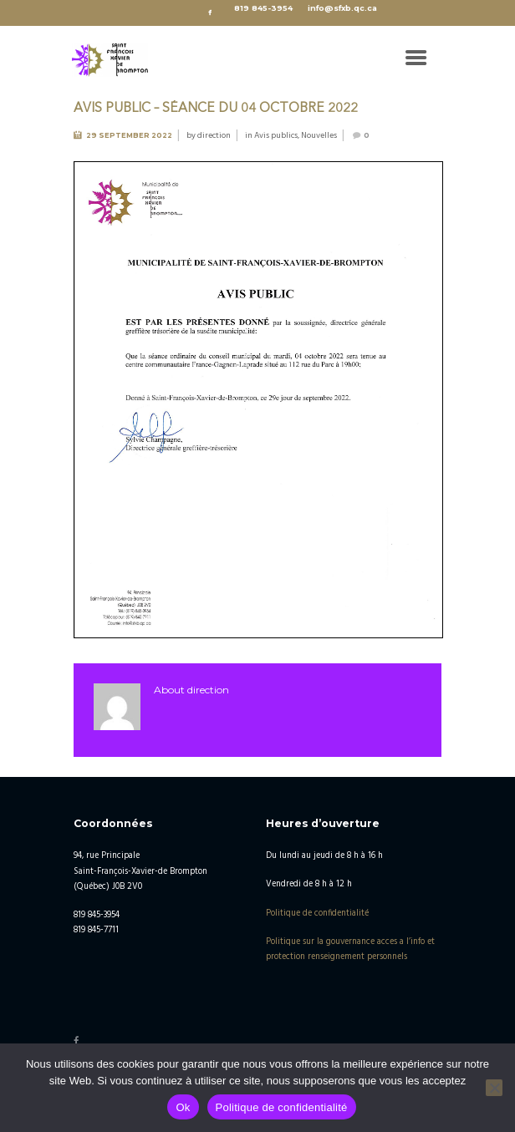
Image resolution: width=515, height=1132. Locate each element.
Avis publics (276, 135)
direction (214, 135)
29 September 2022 (129, 135)
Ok (183, 1107)
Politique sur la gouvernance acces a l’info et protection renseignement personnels (350, 949)
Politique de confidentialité (317, 913)
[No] (494, 1087)
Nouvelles (319, 135)
